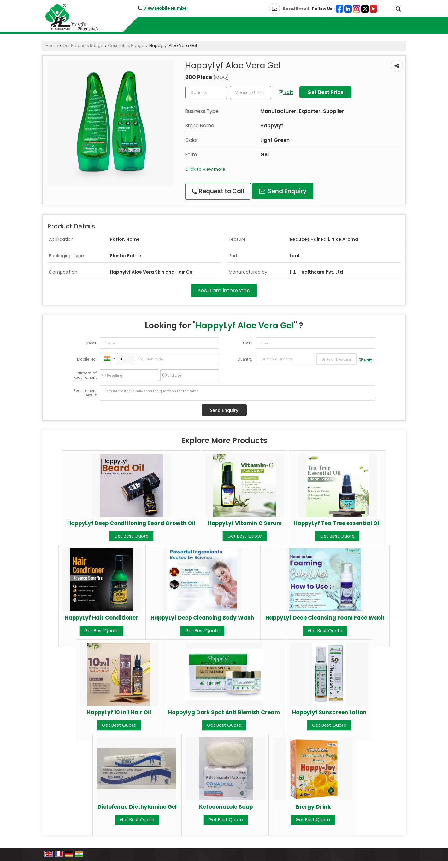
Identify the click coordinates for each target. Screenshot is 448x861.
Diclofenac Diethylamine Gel (137, 807)
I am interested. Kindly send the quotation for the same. (237, 393)
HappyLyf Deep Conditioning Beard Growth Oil (131, 523)
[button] (165, 8)
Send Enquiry (282, 191)
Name (91, 343)
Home (51, 45)
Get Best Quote (131, 536)
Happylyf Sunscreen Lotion (329, 712)
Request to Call (218, 191)
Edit (286, 92)
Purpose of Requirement (85, 375)
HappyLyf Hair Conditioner (101, 617)
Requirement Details (85, 393)
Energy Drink (313, 807)
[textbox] (250, 92)
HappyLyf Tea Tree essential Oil (337, 523)
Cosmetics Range (126, 45)
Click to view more (205, 169)
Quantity (244, 359)
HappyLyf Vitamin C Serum (245, 523)
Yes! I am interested (224, 290)
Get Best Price (325, 92)
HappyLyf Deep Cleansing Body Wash (202, 617)
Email (247, 343)
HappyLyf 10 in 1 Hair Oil (119, 712)
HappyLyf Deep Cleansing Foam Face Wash (325, 617)
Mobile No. (87, 359)
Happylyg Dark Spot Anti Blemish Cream (224, 712)
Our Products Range (82, 45)
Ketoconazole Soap (226, 807)
